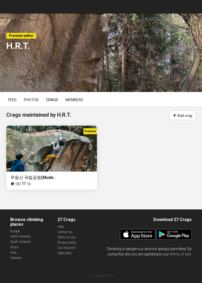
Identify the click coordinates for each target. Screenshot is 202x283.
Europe (15, 231)
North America (20, 236)
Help (61, 227)
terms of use (180, 254)
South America (20, 242)
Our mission (66, 248)
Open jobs (65, 253)
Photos (31, 100)
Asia (13, 252)
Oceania (15, 258)
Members (74, 100)
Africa (14, 247)
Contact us (65, 232)
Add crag (182, 115)
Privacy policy (67, 242)
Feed (12, 100)
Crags (52, 100)
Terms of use (66, 237)
